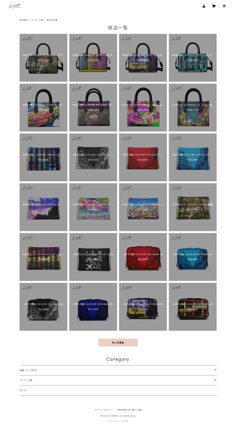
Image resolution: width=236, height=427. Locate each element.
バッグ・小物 (37, 20)
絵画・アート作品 (28, 370)
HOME (23, 20)
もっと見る (118, 342)
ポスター (24, 390)
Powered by (118, 421)
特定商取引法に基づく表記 (130, 410)
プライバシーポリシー (103, 410)
